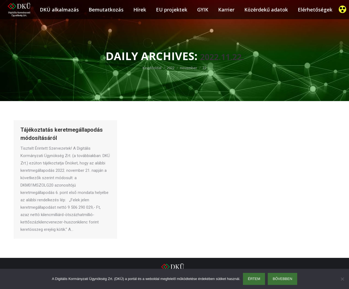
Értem (254, 279)
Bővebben (282, 279)
